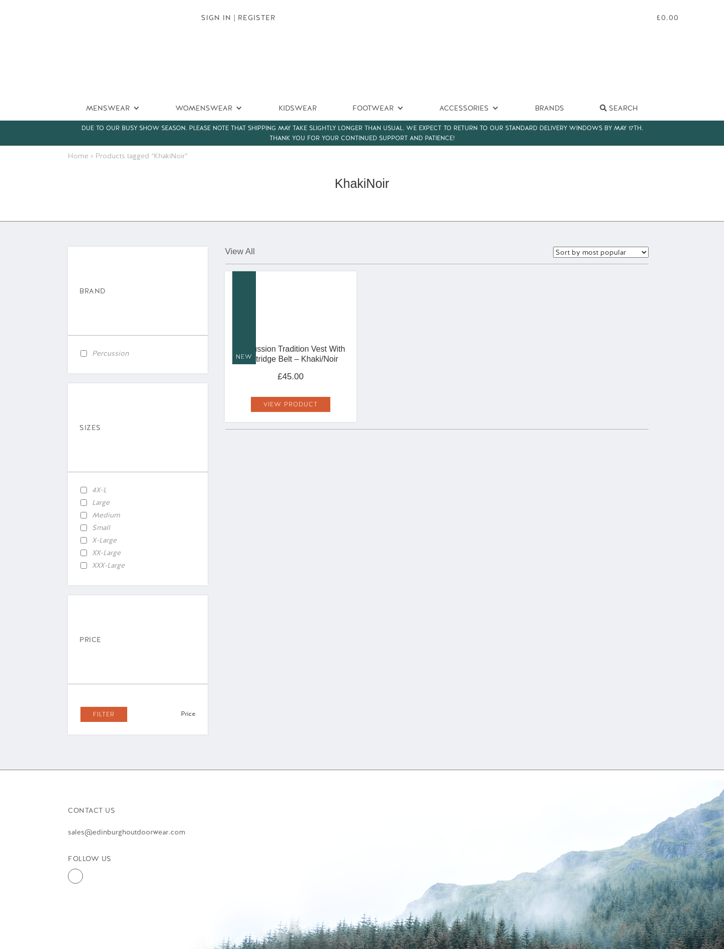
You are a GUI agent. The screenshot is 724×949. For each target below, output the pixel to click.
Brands (549, 108)
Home (78, 155)
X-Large (104, 540)
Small (101, 527)
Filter (104, 714)
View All (240, 251)
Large (101, 502)
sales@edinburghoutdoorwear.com (126, 831)
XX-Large (106, 552)
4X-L (99, 489)
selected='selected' (601, 252)
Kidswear (298, 108)
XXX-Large (108, 565)
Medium (106, 514)
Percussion (110, 353)
